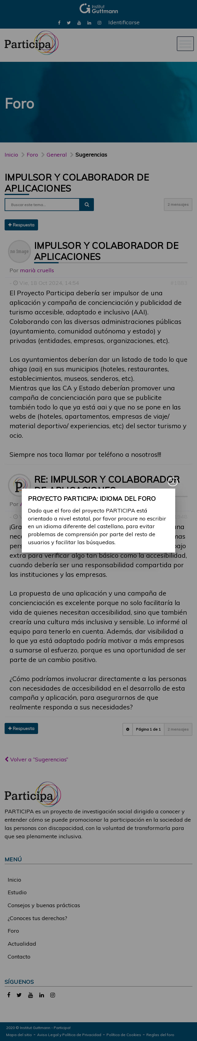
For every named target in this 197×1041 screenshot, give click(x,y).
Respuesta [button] (21, 225)
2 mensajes (178, 204)
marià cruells (37, 270)
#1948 (178, 516)
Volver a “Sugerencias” (36, 759)
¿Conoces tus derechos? (37, 918)
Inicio (11, 154)
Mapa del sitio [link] (19, 1034)
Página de (148, 729)
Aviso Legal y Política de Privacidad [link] (69, 1034)
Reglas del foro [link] (160, 1034)
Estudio (17, 892)
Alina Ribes (34, 504)
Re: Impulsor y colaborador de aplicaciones (107, 485)
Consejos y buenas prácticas (44, 905)
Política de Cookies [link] (123, 1034)
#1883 (178, 282)
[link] (59, 22)
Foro (13, 930)
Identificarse (124, 22)
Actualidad (22, 943)
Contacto (19, 956)
